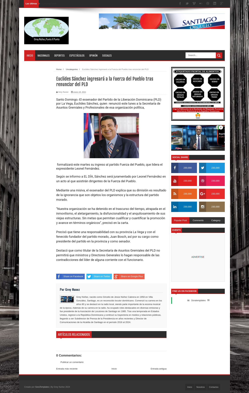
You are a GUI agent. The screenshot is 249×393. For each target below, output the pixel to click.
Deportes (59, 55)
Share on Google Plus (128, 276)
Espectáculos (77, 55)
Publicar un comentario (72, 362)
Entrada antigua (159, 368)
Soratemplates (198, 300)
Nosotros (200, 387)
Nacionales (44, 55)
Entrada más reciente (67, 368)
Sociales (107, 55)
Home (59, 69)
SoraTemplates (42, 387)
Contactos (213, 387)
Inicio (30, 55)
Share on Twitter (98, 276)
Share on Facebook (69, 276)
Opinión (93, 55)
